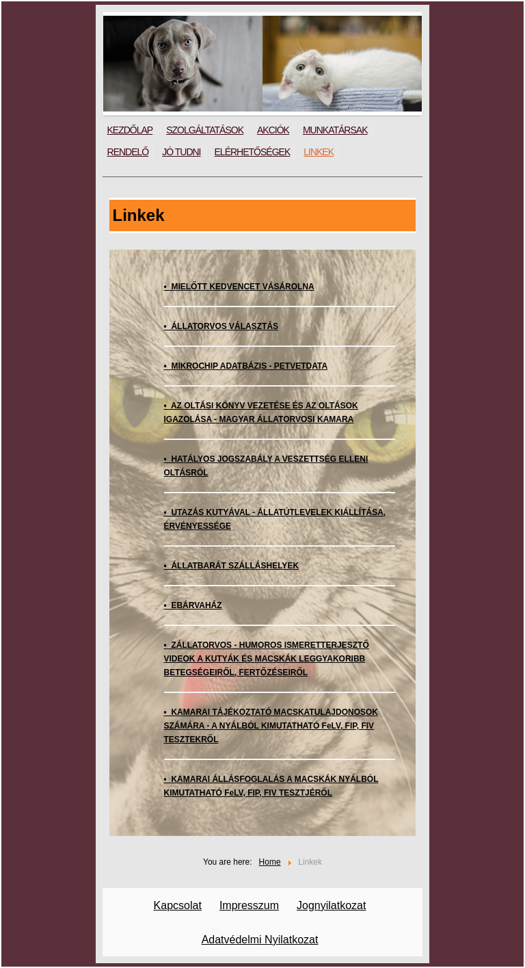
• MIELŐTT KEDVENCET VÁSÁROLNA (239, 286)
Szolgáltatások (204, 130)
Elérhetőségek (253, 151)
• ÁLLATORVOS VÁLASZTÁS (221, 326)
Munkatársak (335, 130)
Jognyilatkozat (331, 905)
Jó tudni (181, 151)
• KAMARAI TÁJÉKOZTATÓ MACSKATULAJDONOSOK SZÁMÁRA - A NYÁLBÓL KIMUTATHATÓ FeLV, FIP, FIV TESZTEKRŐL (271, 725)
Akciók (273, 130)
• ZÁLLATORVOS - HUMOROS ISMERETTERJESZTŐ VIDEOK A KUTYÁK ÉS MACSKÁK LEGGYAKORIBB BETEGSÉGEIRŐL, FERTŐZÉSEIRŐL (266, 658)
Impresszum (249, 905)
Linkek (319, 151)
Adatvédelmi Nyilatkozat (260, 939)
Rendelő (128, 151)
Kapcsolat (178, 905)
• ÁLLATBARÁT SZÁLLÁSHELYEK (231, 566)
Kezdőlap (130, 130)
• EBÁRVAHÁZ (193, 605)
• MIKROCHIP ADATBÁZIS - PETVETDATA (246, 366)
